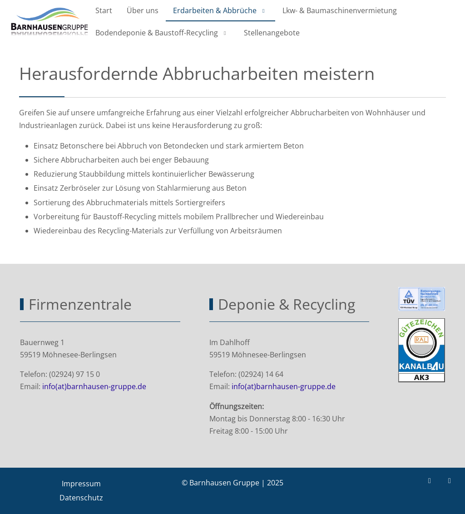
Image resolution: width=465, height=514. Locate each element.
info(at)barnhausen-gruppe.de (94, 386)
